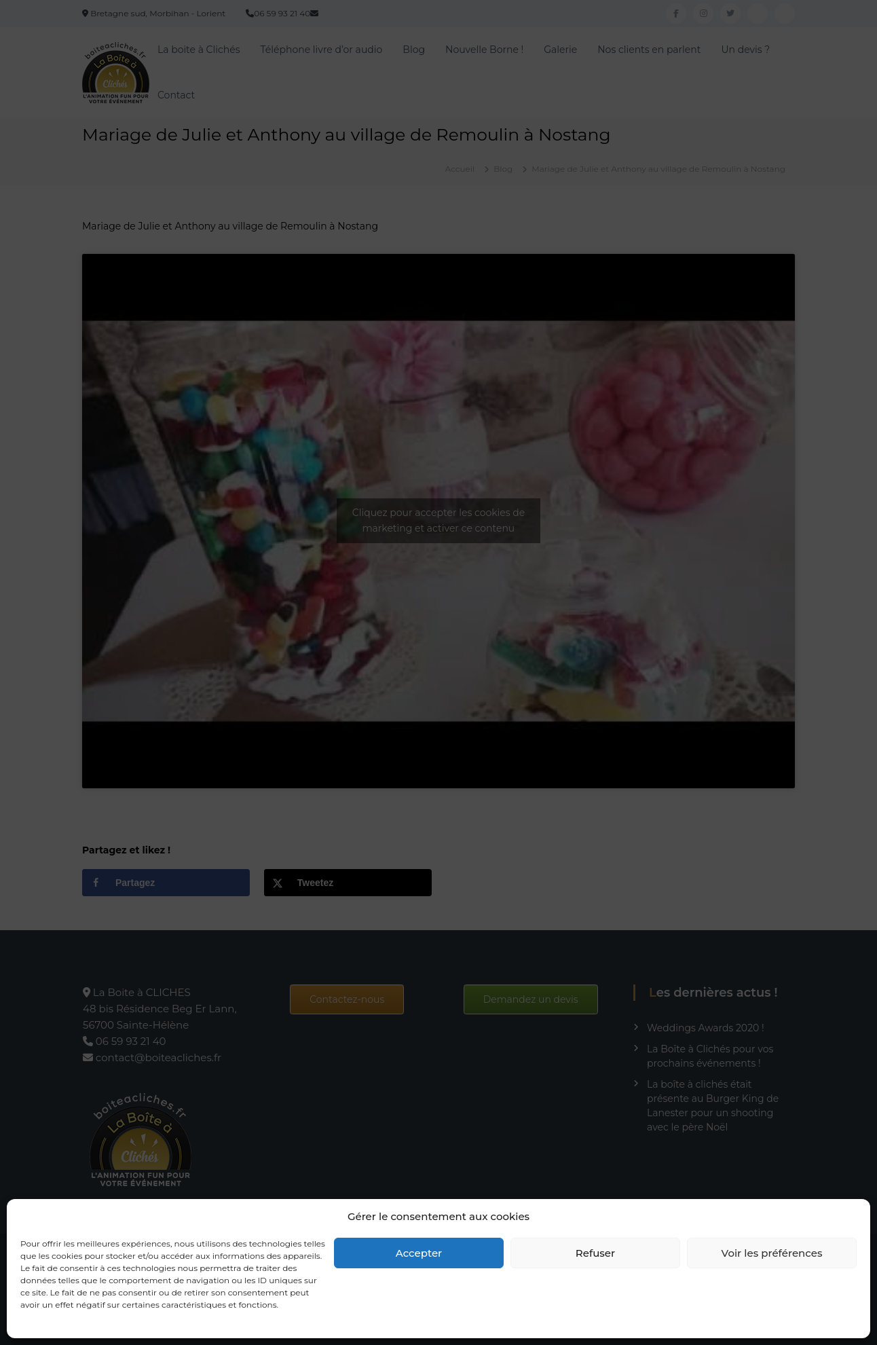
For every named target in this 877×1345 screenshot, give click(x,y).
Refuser (595, 1253)
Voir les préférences (772, 1253)
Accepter (419, 1253)
